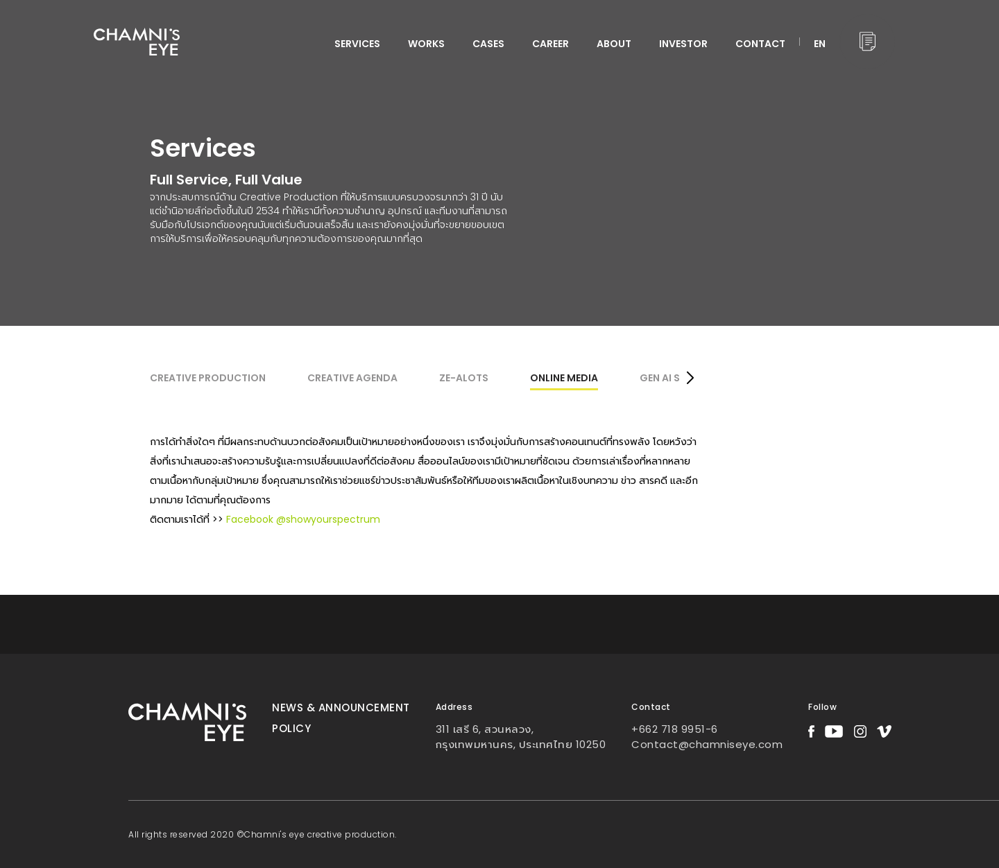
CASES (488, 44)
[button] (690, 379)
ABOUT (614, 44)
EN (820, 44)
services (357, 44)
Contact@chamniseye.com (707, 744)
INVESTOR (683, 44)
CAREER (550, 44)
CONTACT (760, 44)
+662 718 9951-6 (674, 729)
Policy (291, 728)
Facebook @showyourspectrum (303, 519)
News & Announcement (341, 707)
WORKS (426, 44)
